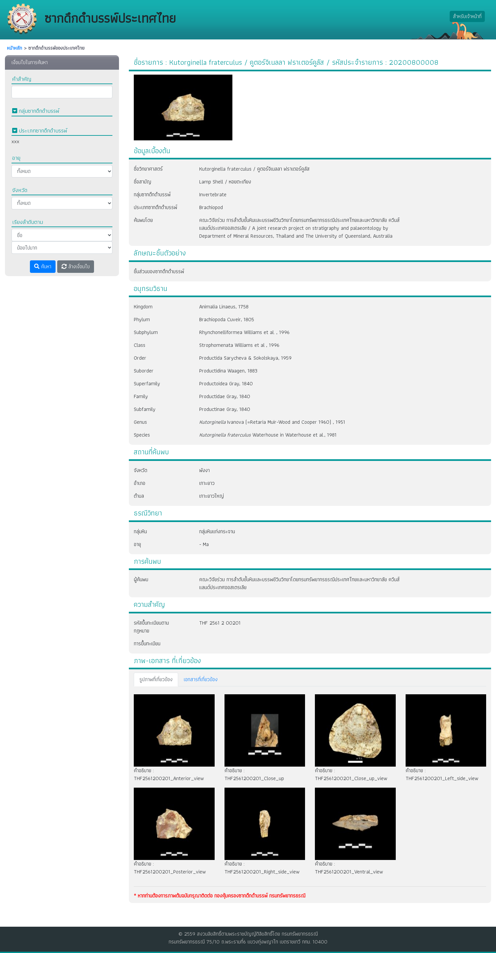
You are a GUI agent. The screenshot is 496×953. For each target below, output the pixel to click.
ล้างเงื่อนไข (75, 266)
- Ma (204, 544)
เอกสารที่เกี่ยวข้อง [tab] (201, 679)
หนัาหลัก (14, 48)
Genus (140, 422)
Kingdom (143, 306)
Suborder (144, 371)
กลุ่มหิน (140, 531)
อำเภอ (139, 483)
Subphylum (146, 332)
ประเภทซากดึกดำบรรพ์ (155, 207)
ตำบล (139, 496)
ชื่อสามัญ (142, 182)
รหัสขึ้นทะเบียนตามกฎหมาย (151, 627)
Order (140, 358)
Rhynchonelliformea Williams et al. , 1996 (244, 332)
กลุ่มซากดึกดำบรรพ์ (152, 194)
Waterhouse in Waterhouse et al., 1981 (268, 435)
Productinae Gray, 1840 (224, 409)
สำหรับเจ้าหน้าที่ (467, 16)
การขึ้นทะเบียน (147, 643)
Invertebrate (212, 194)
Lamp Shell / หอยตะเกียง (225, 182)
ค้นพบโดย (143, 220)
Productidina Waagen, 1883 (228, 371)
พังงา (204, 470)
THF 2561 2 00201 (220, 623)
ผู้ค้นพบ (141, 579)
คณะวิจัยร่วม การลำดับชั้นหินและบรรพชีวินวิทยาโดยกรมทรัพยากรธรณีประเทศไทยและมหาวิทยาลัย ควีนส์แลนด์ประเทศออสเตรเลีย (299, 583)
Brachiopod (211, 207)
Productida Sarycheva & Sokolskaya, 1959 (245, 358)
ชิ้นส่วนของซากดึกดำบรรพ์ (159, 271)
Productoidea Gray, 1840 (226, 383)
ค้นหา (42, 266)
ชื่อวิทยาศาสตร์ (148, 169)
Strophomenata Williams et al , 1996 (239, 345)
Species (142, 435)
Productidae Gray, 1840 (224, 396)
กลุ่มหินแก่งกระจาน (217, 531)
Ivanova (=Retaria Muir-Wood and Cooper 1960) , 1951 (272, 422)
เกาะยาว (207, 483)
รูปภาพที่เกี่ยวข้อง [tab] (156, 679)
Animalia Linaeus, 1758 (223, 306)
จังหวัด (140, 470)
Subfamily (144, 409)
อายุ (137, 544)
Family (141, 396)
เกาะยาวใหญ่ (211, 496)
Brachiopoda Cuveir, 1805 (226, 319)
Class (139, 345)
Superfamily (147, 383)
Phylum (142, 319)
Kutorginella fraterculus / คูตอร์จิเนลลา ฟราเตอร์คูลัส (254, 169)
